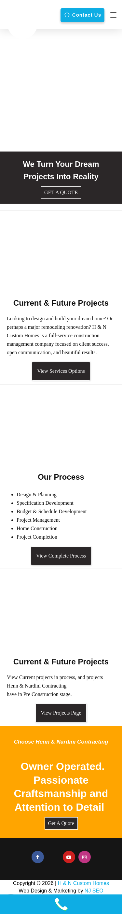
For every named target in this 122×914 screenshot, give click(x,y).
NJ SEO (94, 890)
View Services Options (61, 371)
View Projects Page (61, 713)
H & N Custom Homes (83, 883)
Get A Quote (61, 823)
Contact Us (86, 15)
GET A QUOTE (61, 192)
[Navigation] (112, 15)
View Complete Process (61, 556)
